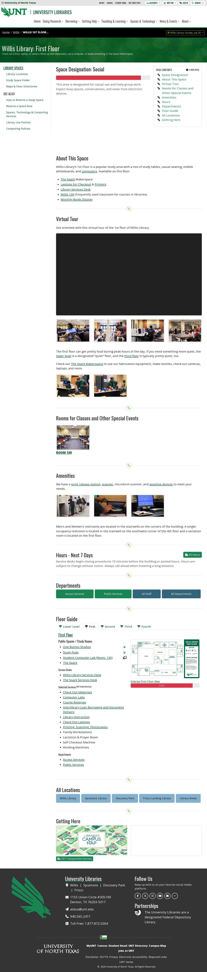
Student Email (120, 2)
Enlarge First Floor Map (145, 681)
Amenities (169, 97)
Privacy (113, 957)
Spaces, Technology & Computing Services (27, 114)
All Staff (146, 594)
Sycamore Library (96, 798)
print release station (85, 484)
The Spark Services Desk (80, 680)
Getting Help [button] (90, 21)
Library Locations (17, 74)
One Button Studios (77, 647)
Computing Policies (18, 128)
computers (89, 171)
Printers (100, 184)
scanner (107, 484)
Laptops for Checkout (76, 184)
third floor (131, 356)
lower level (63, 356)
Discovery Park (125, 798)
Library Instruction (76, 717)
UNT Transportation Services (74, 858)
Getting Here (171, 120)
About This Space (174, 79)
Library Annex (188, 798)
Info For (169, 2)
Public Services (113, 594)
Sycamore (91, 885)
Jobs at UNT (126, 950)
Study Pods (70, 652)
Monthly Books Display (77, 199)
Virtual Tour (170, 84)
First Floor (65, 635)
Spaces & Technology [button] (143, 21)
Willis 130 (67, 194)
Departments (171, 106)
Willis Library (68, 798)
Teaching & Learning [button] (114, 21)
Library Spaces (13, 67)
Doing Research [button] (53, 21)
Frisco (78, 890)
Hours (166, 102)
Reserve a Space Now (19, 106)
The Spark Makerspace (87, 364)
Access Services (74, 594)
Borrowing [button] (73, 21)
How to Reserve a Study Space (24, 100)
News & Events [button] (169, 21)
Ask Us (183, 2)
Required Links (158, 957)
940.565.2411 (80, 916)
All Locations (171, 115)
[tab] (69, 626)
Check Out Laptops (76, 722)
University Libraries (52, 12)
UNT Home (126, 962)
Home (37, 21)
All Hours (192, 554)
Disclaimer (92, 957)
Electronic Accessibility (133, 957)
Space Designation (175, 75)
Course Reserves (74, 702)
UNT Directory (134, 2)
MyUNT (102, 2)
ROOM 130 (64, 452)
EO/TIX (104, 957)
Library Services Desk (76, 189)
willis (16, 32)
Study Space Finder (18, 80)
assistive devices (161, 484)
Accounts (152, 2)
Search (197, 2)
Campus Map (157, 945)
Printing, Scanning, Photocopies (85, 727)
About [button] (186, 21)
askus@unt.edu (82, 909)
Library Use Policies (18, 122)
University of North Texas (19, 2)
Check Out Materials (77, 692)
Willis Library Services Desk (82, 675)
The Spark (68, 179)
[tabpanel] (129, 701)
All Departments (181, 594)
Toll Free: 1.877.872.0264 (89, 923)
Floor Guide (170, 111)
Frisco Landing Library (157, 798)
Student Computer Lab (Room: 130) (88, 658)
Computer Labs (74, 697)
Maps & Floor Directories (21, 86)
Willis (74, 885)
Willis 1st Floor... (35, 32)
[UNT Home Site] (31, 897)
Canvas (110, 2)
